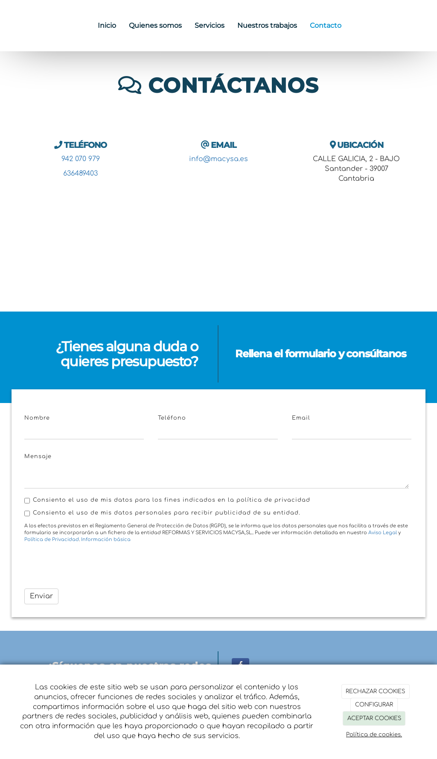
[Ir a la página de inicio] (4, 25)
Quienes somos (155, 25)
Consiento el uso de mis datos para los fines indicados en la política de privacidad (167, 500)
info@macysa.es (218, 159)
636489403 (80, 173)
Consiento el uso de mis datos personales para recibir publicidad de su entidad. (162, 513)
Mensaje (38, 456)
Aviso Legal (382, 532)
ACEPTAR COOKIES (374, 718)
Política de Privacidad (51, 539)
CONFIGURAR (374, 705)
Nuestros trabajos (267, 25)
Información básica (106, 539)
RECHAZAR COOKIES (375, 691)
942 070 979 (80, 159)
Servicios (209, 25)
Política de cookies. (374, 735)
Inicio (107, 25)
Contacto (325, 25)
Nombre (37, 418)
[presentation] (89, 565)
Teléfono (172, 418)
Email (301, 418)
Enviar (41, 596)
